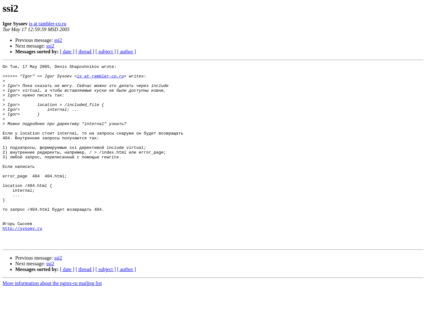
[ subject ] (106, 51)
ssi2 (58, 40)
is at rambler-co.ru (47, 23)
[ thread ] (85, 51)
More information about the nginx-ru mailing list (52, 319)
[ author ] (126, 51)
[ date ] (67, 51)
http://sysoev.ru (22, 261)
